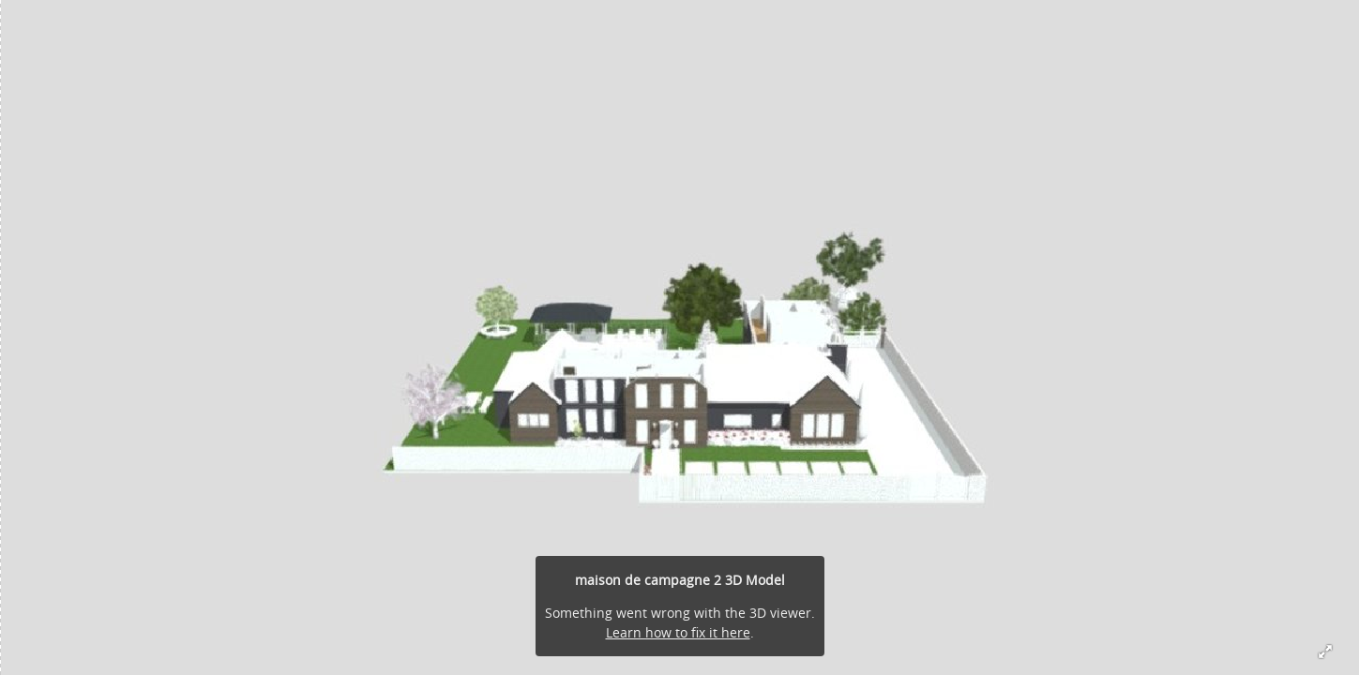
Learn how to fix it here (678, 632)
